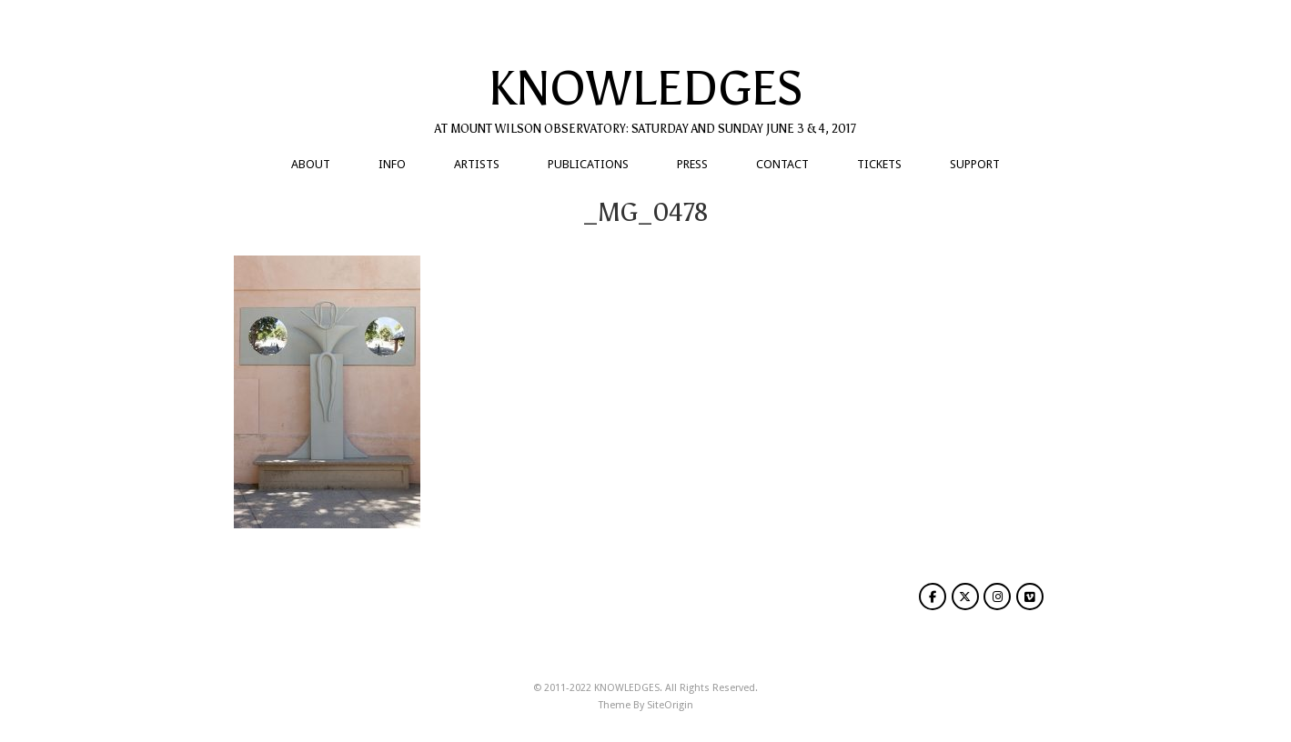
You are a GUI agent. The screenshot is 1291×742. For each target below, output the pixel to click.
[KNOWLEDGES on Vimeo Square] (1030, 596)
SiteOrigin (670, 705)
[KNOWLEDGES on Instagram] (997, 596)
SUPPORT (975, 164)
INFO (392, 164)
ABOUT (310, 164)
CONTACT (782, 164)
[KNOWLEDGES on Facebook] (932, 596)
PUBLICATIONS (588, 164)
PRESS (692, 164)
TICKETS (879, 164)
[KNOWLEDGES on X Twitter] (965, 596)
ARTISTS (476, 164)
